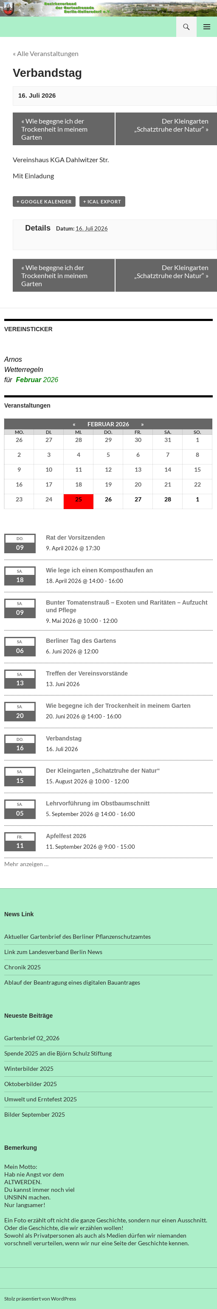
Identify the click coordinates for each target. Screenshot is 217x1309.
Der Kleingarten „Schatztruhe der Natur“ (103, 770)
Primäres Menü (207, 27)
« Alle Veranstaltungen (46, 53)
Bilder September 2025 (34, 1114)
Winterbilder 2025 (29, 1068)
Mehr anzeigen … (26, 863)
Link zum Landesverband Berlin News (53, 951)
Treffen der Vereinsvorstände (87, 673)
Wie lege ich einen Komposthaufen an (99, 570)
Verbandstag (64, 738)
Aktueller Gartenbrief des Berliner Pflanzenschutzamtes (77, 936)
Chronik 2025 (22, 967)
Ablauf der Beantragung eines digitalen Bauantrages (72, 982)
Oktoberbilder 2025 (30, 1083)
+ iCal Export (102, 201)
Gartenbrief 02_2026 (31, 1038)
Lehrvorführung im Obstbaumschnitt (97, 803)
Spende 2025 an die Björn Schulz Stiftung (58, 1053)
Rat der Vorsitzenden (75, 537)
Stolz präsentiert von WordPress (40, 1298)
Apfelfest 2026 (66, 836)
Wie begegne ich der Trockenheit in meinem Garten (118, 705)
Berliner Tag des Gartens (81, 640)
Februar (37, 379)
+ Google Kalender (44, 201)
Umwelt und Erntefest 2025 (40, 1099)
